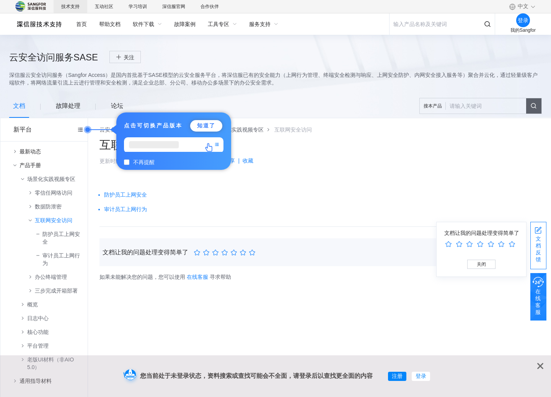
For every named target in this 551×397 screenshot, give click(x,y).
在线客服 (197, 277)
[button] (522, 6)
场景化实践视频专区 (51, 179)
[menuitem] (81, 24)
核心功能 (38, 332)
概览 (32, 304)
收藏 (248, 161)
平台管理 (38, 346)
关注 (129, 57)
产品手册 (30, 165)
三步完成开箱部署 (56, 291)
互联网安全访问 (53, 220)
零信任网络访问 (53, 193)
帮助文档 (110, 24)
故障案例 (185, 24)
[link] (239, 130)
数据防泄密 (48, 206)
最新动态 (30, 151)
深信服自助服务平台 (38, 24)
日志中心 (38, 318)
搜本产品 (433, 106)
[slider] (226, 253)
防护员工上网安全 (61, 238)
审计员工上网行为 (61, 259)
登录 (421, 376)
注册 (397, 376)
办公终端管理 (51, 277)
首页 (81, 24)
